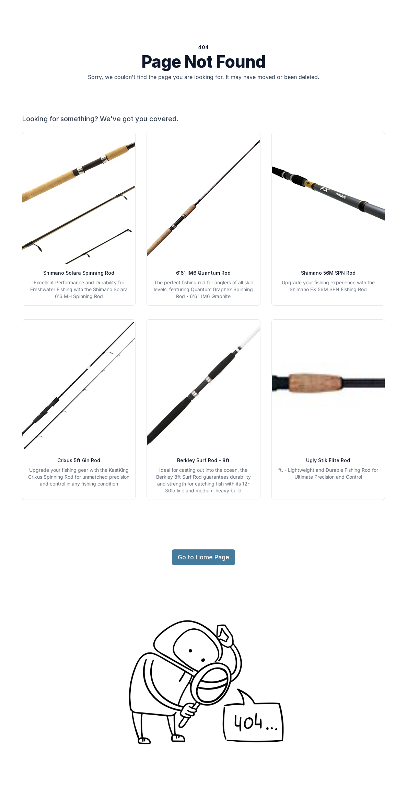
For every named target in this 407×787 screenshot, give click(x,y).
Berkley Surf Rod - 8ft (203, 460)
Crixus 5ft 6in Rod (78, 460)
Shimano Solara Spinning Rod (78, 273)
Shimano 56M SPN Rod (328, 273)
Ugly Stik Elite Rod (328, 460)
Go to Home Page (203, 557)
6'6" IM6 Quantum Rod (203, 273)
